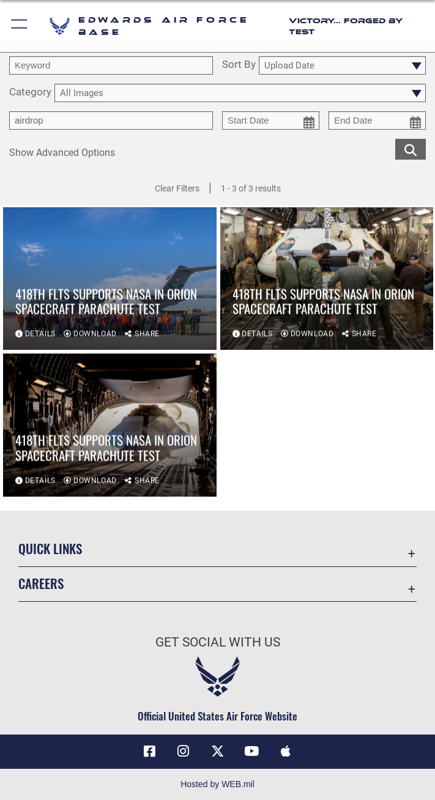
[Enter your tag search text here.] (111, 120)
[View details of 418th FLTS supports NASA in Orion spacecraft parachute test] (110, 279)
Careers (41, 583)
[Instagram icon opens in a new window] (183, 751)
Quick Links (50, 548)
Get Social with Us (217, 642)
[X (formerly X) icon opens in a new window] (218, 751)
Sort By (239, 64)
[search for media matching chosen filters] (410, 149)
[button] (20, 26)
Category (30, 92)
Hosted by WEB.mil (217, 784)
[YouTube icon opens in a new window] (251, 751)
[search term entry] (111, 65)
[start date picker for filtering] (270, 120)
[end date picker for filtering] (377, 120)
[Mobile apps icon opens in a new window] (286, 751)
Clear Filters (177, 188)
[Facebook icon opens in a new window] (149, 751)
